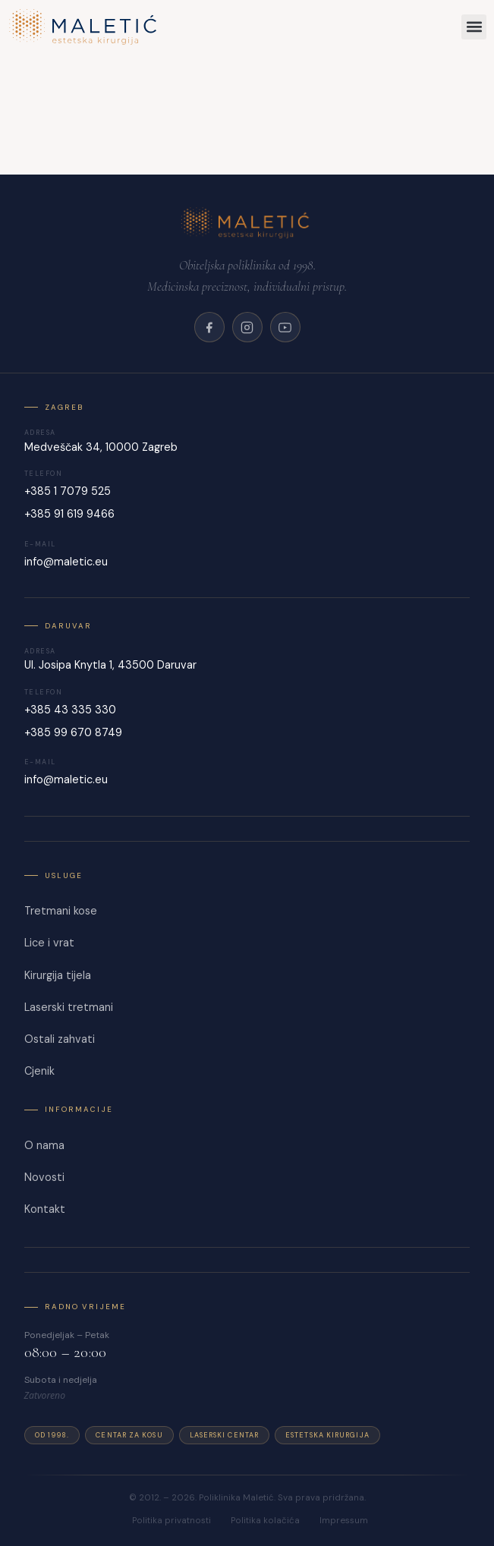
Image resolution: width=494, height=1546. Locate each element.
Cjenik (39, 1071)
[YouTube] (285, 327)
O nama (44, 1145)
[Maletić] (187, 27)
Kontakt (44, 1209)
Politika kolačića (265, 1520)
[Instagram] (247, 327)
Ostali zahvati (59, 1039)
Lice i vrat (49, 942)
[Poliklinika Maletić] (247, 222)
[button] (473, 26)
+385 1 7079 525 (67, 491)
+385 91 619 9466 (69, 514)
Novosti (44, 1177)
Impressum (343, 1520)
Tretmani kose (60, 911)
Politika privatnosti (171, 1520)
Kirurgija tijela (57, 975)
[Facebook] (209, 327)
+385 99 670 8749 (73, 732)
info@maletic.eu (66, 561)
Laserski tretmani (68, 1007)
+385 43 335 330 (70, 709)
